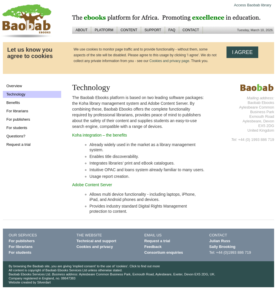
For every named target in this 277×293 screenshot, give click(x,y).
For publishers (18, 119)
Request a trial (18, 144)
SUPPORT (153, 30)
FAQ (172, 30)
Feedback (153, 247)
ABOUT (81, 30)
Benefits (13, 102)
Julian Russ (219, 241)
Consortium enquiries (163, 252)
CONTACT (191, 30)
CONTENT (129, 30)
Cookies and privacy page (169, 61)
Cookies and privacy (94, 247)
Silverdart (44, 282)
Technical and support (96, 241)
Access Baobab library (252, 5)
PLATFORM (104, 30)
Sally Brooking (222, 247)
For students (16, 128)
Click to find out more (145, 266)
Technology (15, 94)
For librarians (17, 111)
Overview (14, 86)
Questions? (15, 136)
